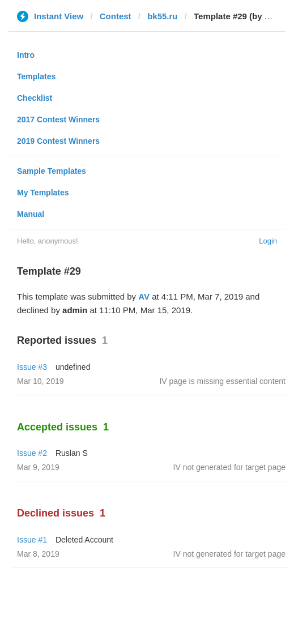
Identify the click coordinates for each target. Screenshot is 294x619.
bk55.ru (162, 16)
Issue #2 (32, 453)
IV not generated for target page (229, 467)
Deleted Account (84, 539)
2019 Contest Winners (58, 141)
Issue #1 (32, 539)
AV (144, 296)
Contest (115, 16)
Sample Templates (51, 171)
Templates (36, 76)
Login (268, 241)
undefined (73, 367)
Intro (26, 54)
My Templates (43, 192)
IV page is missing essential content (222, 381)
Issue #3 (32, 367)
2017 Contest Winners (58, 119)
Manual (30, 214)
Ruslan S (72, 453)
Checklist (34, 98)
